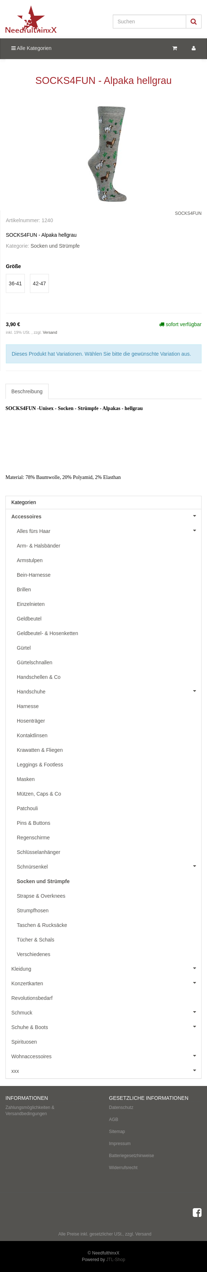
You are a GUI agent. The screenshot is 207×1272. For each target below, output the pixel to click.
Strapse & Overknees (41, 896)
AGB (113, 1119)
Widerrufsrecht (123, 1167)
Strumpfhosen (33, 910)
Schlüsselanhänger (38, 852)
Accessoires (106, 515)
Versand (50, 332)
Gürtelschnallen (34, 662)
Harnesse (28, 706)
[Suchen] (149, 21)
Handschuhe (109, 690)
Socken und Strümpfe (55, 246)
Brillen (24, 589)
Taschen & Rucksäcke (42, 925)
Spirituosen (24, 1042)
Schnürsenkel (109, 866)
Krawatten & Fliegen (40, 750)
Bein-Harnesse (34, 575)
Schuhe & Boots (106, 1026)
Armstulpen (30, 560)
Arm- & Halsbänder (38, 546)
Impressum (120, 1143)
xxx (106, 1070)
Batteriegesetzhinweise (131, 1155)
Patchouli (27, 808)
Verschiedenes (33, 954)
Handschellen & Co (39, 677)
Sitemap (117, 1131)
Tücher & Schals (35, 940)
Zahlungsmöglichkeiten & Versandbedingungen (29, 1110)
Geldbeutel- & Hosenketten (47, 633)
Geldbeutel (29, 619)
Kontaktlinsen (32, 735)
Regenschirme (33, 837)
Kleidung (106, 968)
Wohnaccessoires (106, 1055)
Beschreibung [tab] (27, 391)
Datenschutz (121, 1107)
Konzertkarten (106, 982)
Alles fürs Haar (109, 530)
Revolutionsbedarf (32, 998)
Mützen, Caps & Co (39, 794)
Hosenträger (31, 721)
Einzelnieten (31, 604)
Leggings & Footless (40, 765)
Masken (26, 779)
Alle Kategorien (31, 48)
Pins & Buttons (33, 823)
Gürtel (24, 648)
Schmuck (106, 1011)
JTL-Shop (115, 1259)
